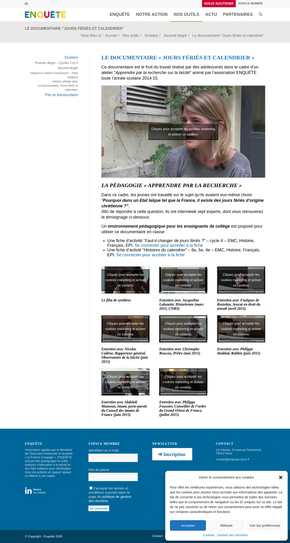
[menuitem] (219, 3)
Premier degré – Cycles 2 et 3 (56, 63)
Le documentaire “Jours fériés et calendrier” (74, 28)
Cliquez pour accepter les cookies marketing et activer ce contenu (183, 131)
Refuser (226, 525)
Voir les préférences (265, 525)
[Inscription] (172, 454)
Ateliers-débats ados (65, 81)
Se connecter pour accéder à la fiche (169, 245)
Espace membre (250, 3)
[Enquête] (46, 14)
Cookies (209, 535)
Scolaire (71, 57)
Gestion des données (232, 535)
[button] (280, 477)
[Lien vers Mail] (26, 3)
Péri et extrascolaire (61, 95)
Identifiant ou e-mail (103, 450)
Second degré (67, 68)
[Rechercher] (260, 14)
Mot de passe (98, 470)
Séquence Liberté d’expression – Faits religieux (54, 75)
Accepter (188, 525)
